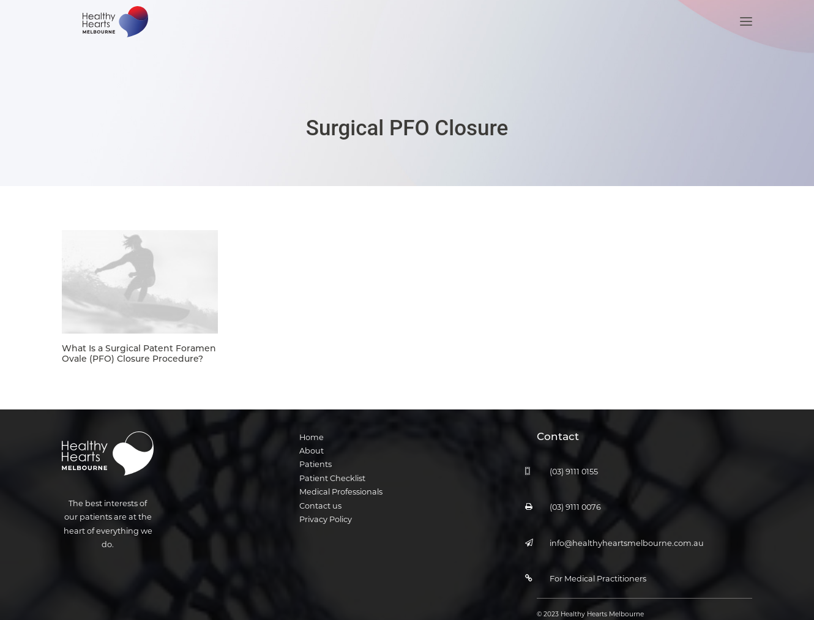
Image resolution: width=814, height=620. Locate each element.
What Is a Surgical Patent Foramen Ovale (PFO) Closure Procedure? (139, 339)
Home (311, 423)
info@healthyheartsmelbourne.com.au (627, 528)
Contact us (320, 491)
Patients (315, 450)
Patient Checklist (332, 464)
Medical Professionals (341, 477)
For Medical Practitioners (598, 564)
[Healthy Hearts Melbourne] (112, 35)
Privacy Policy (325, 505)
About (311, 436)
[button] (746, 35)
